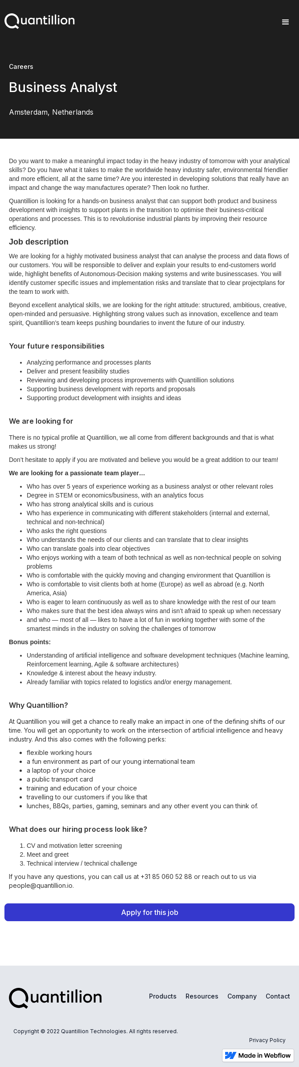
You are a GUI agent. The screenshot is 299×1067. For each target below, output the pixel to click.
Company (242, 996)
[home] (37, 19)
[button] (285, 22)
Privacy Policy (267, 1040)
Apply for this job (149, 912)
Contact (278, 996)
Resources (202, 996)
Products (163, 996)
